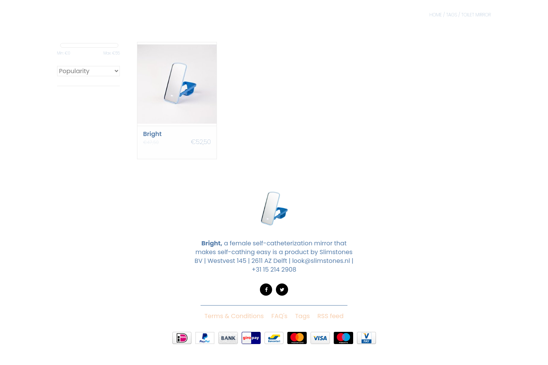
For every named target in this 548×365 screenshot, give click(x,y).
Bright (152, 134)
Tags (451, 14)
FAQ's (279, 316)
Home (435, 14)
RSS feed (330, 316)
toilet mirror (476, 14)
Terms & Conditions (234, 316)
